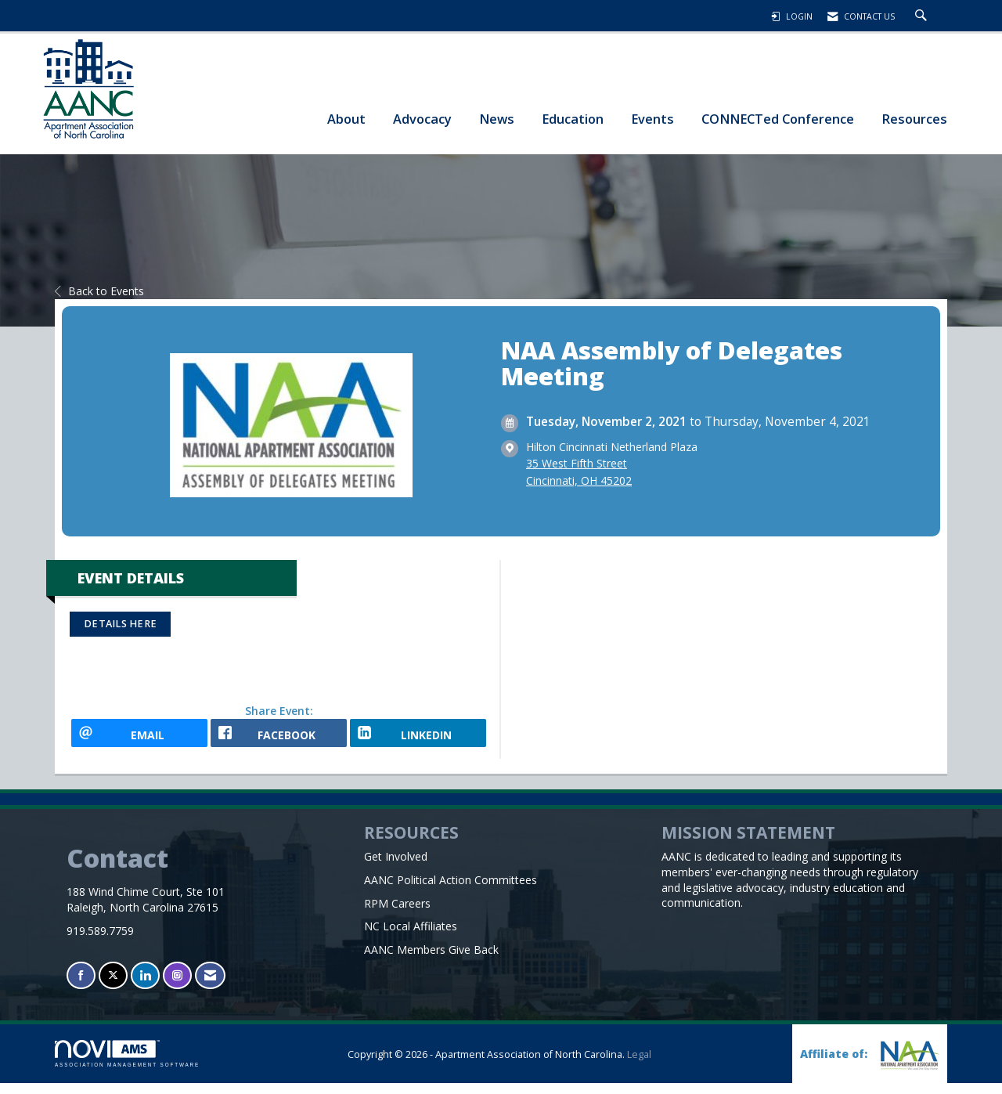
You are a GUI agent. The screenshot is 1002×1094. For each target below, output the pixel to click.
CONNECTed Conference (777, 119)
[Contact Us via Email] (210, 986)
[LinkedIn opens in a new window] (418, 738)
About (346, 119)
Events (652, 119)
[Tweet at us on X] (113, 986)
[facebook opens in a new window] (279, 738)
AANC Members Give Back (431, 960)
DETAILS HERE (120, 623)
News (496, 119)
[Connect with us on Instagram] (177, 986)
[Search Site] (923, 16)
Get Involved (395, 866)
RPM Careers (397, 913)
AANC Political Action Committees (450, 890)
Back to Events (99, 290)
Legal (639, 1065)
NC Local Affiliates (410, 937)
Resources (914, 119)
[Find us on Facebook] (81, 986)
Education (573, 119)
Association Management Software (127, 1064)
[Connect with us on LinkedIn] (145, 986)
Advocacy (422, 119)
